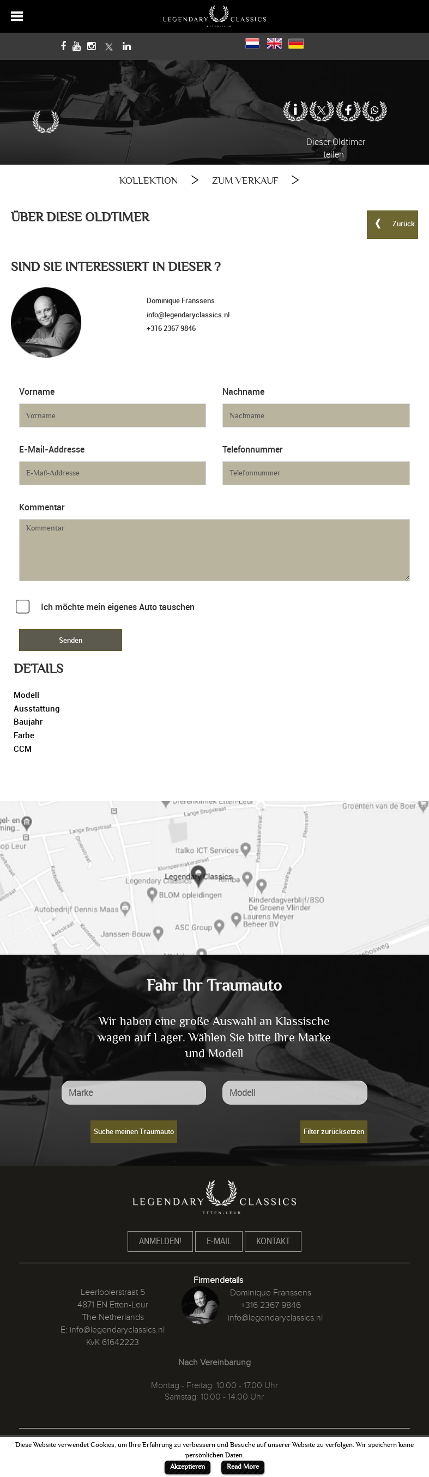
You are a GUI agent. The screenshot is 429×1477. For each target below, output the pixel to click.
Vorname (37, 391)
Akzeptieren (187, 1466)
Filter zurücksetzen (334, 1131)
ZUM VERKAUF (245, 181)
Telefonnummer (252, 449)
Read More (243, 1466)
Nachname (243, 391)
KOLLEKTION (148, 181)
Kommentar (42, 507)
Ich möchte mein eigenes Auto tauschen (118, 607)
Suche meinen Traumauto (134, 1131)
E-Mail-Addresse (51, 449)
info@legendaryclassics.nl (188, 314)
